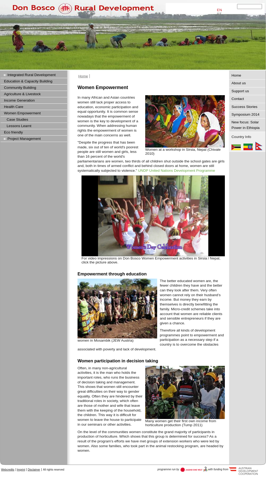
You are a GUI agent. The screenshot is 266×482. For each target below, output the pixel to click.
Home (83, 76)
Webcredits (7, 469)
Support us (240, 91)
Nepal (258, 146)
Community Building (20, 88)
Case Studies (17, 119)
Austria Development (194, 469)
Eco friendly (13, 132)
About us (238, 83)
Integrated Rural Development (31, 75)
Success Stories (244, 107)
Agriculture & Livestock (22, 94)
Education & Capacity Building (28, 81)
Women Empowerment (22, 113)
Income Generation (19, 100)
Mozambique (236, 146)
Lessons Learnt (19, 126)
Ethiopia (248, 146)
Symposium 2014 (245, 114)
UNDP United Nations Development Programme (176, 171)
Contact (237, 99)
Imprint (21, 469)
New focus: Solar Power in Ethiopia (245, 124)
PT (219, 14)
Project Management (24, 139)
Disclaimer (34, 469)
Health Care (13, 107)
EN (219, 10)
